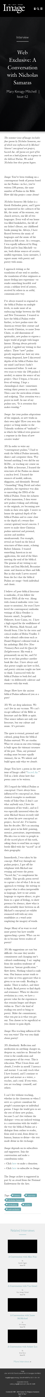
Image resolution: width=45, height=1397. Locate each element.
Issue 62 (22, 97)
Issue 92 (22, 1295)
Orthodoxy (12, 1205)
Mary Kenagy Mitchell (22, 92)
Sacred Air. (32, 772)
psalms (27, 1205)
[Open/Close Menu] (41, 8)
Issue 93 (22, 1265)
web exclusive (14, 1209)
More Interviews (22, 1362)
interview (31, 1195)
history (17, 1195)
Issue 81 (22, 1355)
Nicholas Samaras (15, 1200)
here (14, 1163)
